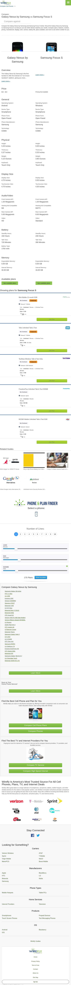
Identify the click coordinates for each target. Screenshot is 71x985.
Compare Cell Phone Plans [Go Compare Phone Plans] (35, 725)
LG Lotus (7, 637)
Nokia (41, 878)
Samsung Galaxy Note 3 (12, 634)
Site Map (35, 977)
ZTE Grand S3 (9, 615)
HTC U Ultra (8, 593)
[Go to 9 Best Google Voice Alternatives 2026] (10, 480)
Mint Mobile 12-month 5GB (28, 297)
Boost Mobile (43, 861)
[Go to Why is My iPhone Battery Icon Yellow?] (34, 460)
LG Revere (8, 622)
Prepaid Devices (44, 915)
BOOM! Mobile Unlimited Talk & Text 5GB (33, 419)
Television (42, 904)
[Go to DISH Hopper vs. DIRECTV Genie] (10, 460)
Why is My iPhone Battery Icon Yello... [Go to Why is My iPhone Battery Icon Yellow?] (34, 469)
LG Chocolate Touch (11, 658)
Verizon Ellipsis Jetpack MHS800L (15, 620)
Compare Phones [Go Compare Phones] (35, 731)
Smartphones (6, 915)
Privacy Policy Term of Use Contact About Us (35, 967)
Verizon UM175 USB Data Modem (15, 617)
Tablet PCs (42, 892)
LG (40, 876)
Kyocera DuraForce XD (12, 648)
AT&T (41, 853)
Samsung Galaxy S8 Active (13, 591)
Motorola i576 (9, 653)
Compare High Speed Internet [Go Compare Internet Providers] (35, 771)
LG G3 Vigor (8, 608)
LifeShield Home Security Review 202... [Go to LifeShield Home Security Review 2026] (34, 489)
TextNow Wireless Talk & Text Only (31, 359)
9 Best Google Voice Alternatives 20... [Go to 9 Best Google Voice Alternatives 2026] (10, 489)
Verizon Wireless (8, 853)
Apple (4, 873)
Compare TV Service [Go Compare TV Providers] (35, 765)
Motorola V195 (9, 605)
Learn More (35, 673)
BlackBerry (42, 873)
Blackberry (42, 930)
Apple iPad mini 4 (10, 625)
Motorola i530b (9, 613)
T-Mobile (42, 856)
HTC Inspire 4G (9, 627)
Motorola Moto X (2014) (12, 610)
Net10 (41, 859)
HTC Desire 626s (10, 651)
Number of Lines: (35, 529)
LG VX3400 (8, 639)
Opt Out (35, 982)
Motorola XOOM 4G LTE (12, 660)
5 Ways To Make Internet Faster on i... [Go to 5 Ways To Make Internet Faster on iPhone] (57, 469)
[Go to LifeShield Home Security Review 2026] (34, 480)
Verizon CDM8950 (10, 601)
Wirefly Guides (35, 941)
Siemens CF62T (10, 603)
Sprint (4, 856)
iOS (3, 932)
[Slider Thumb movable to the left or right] (16, 549)
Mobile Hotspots (7, 892)
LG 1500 (7, 596)
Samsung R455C (10, 644)
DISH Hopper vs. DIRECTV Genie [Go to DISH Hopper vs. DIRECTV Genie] (9, 469)
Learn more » (5, 81)
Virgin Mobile (6, 859)
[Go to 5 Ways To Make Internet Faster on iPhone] (57, 460)
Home (35, 957)
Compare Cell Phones (6, 6)
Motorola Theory (10, 632)
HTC (3, 876)
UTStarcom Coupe (10, 629)
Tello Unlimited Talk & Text (28, 328)
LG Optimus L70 (10, 646)
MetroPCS (5, 861)
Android (4, 930)
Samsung (5, 881)
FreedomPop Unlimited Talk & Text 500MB (33, 389)
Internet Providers (8, 904)
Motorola (5, 878)
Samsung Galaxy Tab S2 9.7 (13, 656)
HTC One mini (9, 641)
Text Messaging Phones (47, 918)
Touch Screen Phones (9, 918)
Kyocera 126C (9, 598)
